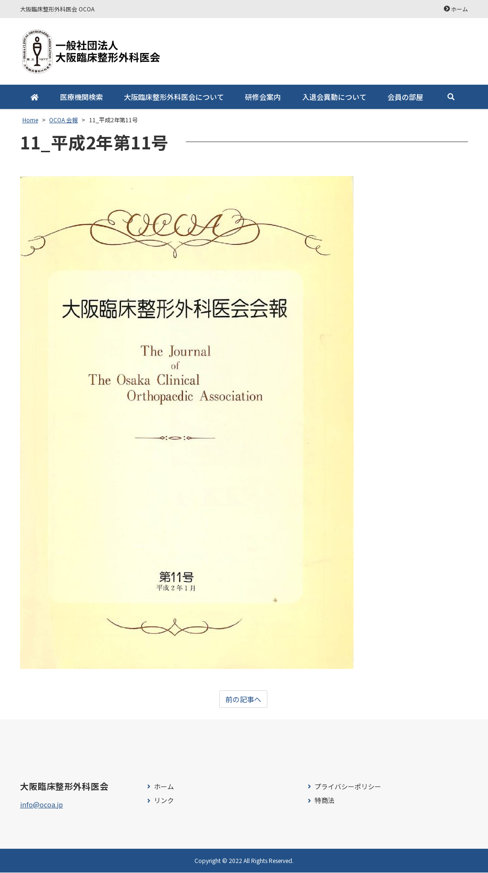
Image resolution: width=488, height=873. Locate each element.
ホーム (459, 9)
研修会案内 (263, 97)
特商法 (325, 800)
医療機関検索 (81, 97)
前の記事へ (243, 699)
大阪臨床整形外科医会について (174, 97)
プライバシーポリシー (348, 787)
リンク (164, 800)
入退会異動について (334, 97)
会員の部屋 (405, 97)
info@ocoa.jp (41, 805)
